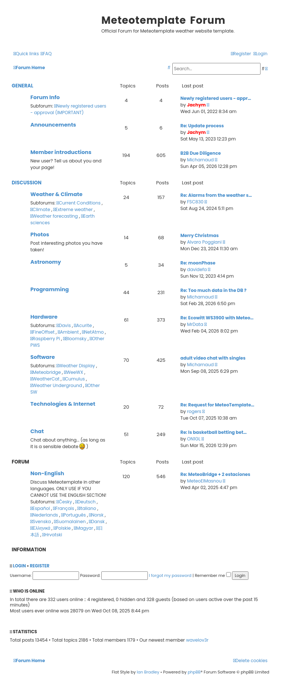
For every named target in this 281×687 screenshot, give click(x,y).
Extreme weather (73, 209)
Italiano (87, 508)
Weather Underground (56, 385)
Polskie (62, 528)
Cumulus (74, 379)
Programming (49, 289)
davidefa (197, 269)
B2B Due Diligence (200, 153)
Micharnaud (200, 160)
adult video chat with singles (213, 358)
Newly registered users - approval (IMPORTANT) (68, 109)
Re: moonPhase (198, 263)
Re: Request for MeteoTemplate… (217, 405)
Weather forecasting (54, 216)
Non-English (47, 473)
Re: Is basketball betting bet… (213, 432)
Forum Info (45, 97)
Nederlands (44, 515)
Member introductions (60, 152)
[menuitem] (46, 54)
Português (74, 515)
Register (39, 566)
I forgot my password (170, 575)
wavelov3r (197, 640)
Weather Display (76, 366)
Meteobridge (46, 372)
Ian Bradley (148, 672)
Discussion (26, 182)
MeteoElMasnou (204, 481)
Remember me (213, 575)
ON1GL (194, 439)
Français (64, 508)
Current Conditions (79, 203)
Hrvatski (52, 535)
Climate (40, 209)
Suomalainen (70, 521)
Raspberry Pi (45, 338)
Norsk (97, 515)
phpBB (194, 672)
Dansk (97, 521)
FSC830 (195, 202)
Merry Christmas (199, 235)
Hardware (43, 316)
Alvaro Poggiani (204, 242)
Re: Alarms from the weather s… (216, 195)
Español (40, 508)
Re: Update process (202, 126)
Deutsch (86, 502)
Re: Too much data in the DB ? (213, 290)
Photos (39, 234)
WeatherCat (45, 379)
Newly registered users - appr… (215, 98)
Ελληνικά (41, 528)
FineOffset (43, 332)
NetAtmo (93, 332)
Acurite (83, 325)
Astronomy (45, 262)
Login (19, 566)
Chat (37, 431)
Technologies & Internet (62, 404)
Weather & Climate (56, 194)
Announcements (53, 124)
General (22, 85)
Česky (65, 502)
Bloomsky (75, 338)
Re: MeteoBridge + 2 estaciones (215, 474)
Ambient (69, 332)
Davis (64, 325)
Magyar (84, 528)
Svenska (41, 521)
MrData (195, 324)
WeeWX (74, 372)
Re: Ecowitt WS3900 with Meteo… (217, 318)
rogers (194, 411)
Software (42, 357)
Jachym (196, 105)
